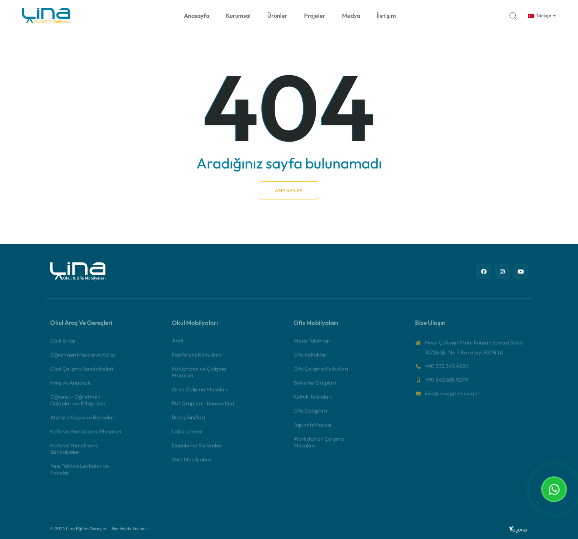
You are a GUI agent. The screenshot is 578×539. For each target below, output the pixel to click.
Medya (351, 15)
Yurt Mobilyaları (191, 463)
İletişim (386, 15)
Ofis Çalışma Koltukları (320, 372)
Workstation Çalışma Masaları (318, 446)
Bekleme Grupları (314, 386)
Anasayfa (196, 15)
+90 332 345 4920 (447, 370)
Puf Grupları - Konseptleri (203, 407)
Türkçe (539, 15)
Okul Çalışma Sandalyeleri (81, 372)
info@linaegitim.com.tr (452, 397)
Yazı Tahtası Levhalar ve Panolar (79, 473)
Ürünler (277, 15)
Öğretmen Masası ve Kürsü (83, 358)
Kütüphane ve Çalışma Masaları (199, 376)
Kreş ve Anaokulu (71, 386)
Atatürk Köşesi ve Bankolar (82, 421)
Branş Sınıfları (188, 421)
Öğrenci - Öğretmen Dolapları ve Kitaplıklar (78, 404)
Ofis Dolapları (310, 414)
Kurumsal (238, 15)
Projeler (314, 15)
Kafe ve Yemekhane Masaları (85, 435)
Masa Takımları (311, 344)
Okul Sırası (62, 344)
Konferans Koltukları (196, 358)
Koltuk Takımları (312, 400)
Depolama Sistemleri (197, 449)
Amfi (178, 344)
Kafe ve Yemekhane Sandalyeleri (74, 453)
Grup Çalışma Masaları (200, 393)
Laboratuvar (187, 435)
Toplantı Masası (312, 428)
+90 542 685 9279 (446, 383)
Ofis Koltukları (310, 358)
